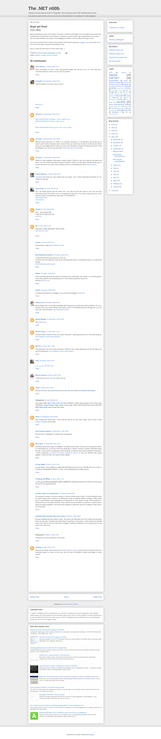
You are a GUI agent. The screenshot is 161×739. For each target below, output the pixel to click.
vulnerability (121, 110)
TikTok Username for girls (70, 148)
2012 (113, 134)
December (117, 139)
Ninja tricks (119, 96)
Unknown (38, 114)
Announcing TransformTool (118, 155)
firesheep (115, 90)
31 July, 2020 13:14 (47, 242)
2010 (113, 190)
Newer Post (34, 597)
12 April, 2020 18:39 (53, 174)
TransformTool (116, 108)
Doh (110, 86)
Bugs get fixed (118, 151)
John (37, 360)
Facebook (127, 86)
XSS (126, 112)
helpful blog (42, 322)
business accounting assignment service (64, 453)
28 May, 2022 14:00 (46, 387)
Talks (123, 106)
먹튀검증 (52, 378)
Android (123, 72)
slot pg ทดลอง (40, 464)
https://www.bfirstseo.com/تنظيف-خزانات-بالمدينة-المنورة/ (53, 127)
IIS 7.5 (125, 92)
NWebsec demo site (116, 50)
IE (118, 92)
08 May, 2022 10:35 (54, 375)
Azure (126, 80)
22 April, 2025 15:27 (48, 547)
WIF (129, 110)
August (116, 165)
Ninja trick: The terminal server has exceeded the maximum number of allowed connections (68, 676)
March (115, 180)
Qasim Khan (39, 188)
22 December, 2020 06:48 (55, 319)
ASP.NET (114, 78)
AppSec (37, 55)
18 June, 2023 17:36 (52, 464)
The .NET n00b (44, 8)
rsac (127, 99)
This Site (81, 293)
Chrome (126, 82)
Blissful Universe (41, 375)
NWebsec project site (116, 54)
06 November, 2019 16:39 (51, 139)
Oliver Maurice (40, 66)
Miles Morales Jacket (70, 550)
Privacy (120, 99)
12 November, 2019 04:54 (51, 157)
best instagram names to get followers (47, 336)
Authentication (114, 80)
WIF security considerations (119, 160)
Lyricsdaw (38, 177)
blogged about (84, 42)
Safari (111, 102)
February (116, 184)
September (117, 149)
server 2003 (113, 104)
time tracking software (43, 431)
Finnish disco (120, 88)
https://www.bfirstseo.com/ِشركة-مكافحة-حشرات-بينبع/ (52, 119)
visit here (38, 216)
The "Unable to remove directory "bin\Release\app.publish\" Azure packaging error (56, 705)
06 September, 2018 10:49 (51, 81)
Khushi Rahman (41, 174)
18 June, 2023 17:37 (57, 479)
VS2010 (54, 55)
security (49, 55)
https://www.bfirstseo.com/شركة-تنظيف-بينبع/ (49, 121)
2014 (113, 127)
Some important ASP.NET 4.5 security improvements (47, 687)
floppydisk (125, 90)
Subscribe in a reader (116, 27)
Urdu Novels (39, 200)
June (115, 171)
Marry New (39, 444)
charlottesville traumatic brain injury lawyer (50, 516)
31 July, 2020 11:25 (44, 226)
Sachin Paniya (40, 331)
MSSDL (111, 95)
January (116, 187)
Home (66, 597)
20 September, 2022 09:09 (48, 417)
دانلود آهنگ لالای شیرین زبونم (44, 366)
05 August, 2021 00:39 (47, 360)
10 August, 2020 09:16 (48, 273)
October (116, 145)
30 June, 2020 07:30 (51, 188)
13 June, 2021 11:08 (48, 346)
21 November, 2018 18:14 (51, 114)
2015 (113, 124)
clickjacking (112, 84)
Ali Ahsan (39, 139)
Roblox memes (92, 164)
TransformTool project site (118, 57)
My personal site (114, 61)
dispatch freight (40, 422)
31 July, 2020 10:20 (47, 209)
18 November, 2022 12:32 (51, 444)
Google (43, 55)
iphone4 (111, 94)
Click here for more (41, 231)
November (117, 142)
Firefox (128, 88)
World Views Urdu (41, 198)
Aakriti (37, 290)
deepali (38, 209)
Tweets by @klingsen (116, 40)
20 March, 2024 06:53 (73, 516)
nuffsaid (128, 96)
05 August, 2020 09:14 (61, 255)
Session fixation (113, 106)
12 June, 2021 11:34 (52, 331)
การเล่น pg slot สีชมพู (42, 479)
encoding (118, 86)
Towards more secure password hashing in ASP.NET (47, 630)
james (37, 417)
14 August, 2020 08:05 (48, 290)
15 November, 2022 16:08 (60, 431)
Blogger (91, 734)
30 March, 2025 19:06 (52, 535)
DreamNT (38, 81)
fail (112, 88)
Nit (36, 226)
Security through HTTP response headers (52, 637)
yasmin (38, 242)
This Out (46, 280)
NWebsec (115, 98)
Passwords (112, 99)
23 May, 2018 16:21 (52, 66)
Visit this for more (58, 245)
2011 (113, 137)
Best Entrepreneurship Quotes (45, 264)
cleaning (38, 547)
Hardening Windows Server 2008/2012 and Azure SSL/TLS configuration (63, 712)
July (114, 168)
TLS (129, 106)
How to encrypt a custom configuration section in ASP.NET (58, 666)
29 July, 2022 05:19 (51, 400)
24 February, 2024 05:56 (67, 493)
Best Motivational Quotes (44, 255)
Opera (126, 98)
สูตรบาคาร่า (39, 104)
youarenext (112, 114)
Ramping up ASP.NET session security (51, 694)
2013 (113, 131)
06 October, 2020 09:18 (52, 302)
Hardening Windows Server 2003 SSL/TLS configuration (48, 648)
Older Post (97, 597)
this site (87, 69)
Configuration (123, 84)
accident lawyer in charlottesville (46, 493)
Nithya (37, 273)
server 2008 (124, 104)
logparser (125, 94)
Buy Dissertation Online (61, 309)
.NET (111, 72)
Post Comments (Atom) (70, 604)
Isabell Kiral (39, 302)
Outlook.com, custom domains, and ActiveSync (54, 655)
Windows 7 (116, 112)
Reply (37, 74)
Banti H (38, 346)
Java (118, 94)
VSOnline (111, 110)
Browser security (115, 82)
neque (37, 387)
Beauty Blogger (40, 319)
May (115, 174)
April (115, 177)
